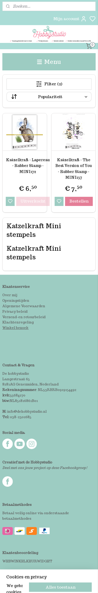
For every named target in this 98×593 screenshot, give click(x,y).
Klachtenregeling (18, 322)
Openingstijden (15, 300)
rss (80, 583)
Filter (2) (49, 84)
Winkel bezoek (15, 328)
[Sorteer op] (49, 96)
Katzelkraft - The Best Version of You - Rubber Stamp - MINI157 (73, 169)
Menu (49, 61)
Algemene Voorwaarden (23, 306)
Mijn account (70, 19)
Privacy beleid (14, 311)
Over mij (9, 295)
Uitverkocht (32, 201)
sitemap (69, 583)
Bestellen (79, 201)
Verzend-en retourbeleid (23, 317)
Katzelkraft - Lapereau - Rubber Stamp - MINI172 (28, 166)
